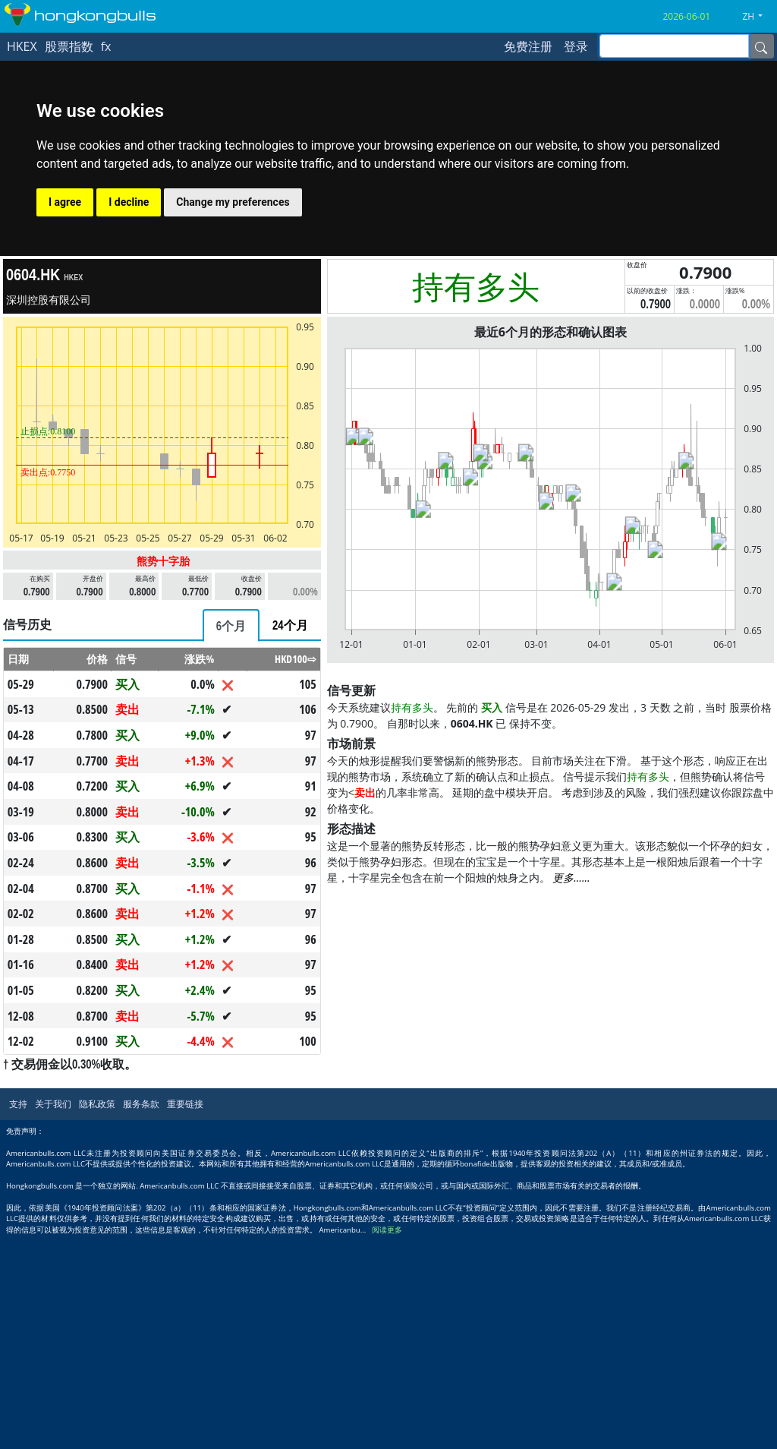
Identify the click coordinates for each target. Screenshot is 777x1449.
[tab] (231, 625)
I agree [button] (65, 202)
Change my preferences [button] (232, 202)
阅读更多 (387, 1230)
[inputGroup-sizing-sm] (674, 46)
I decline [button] (129, 202)
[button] (758, 17)
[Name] (761, 46)
